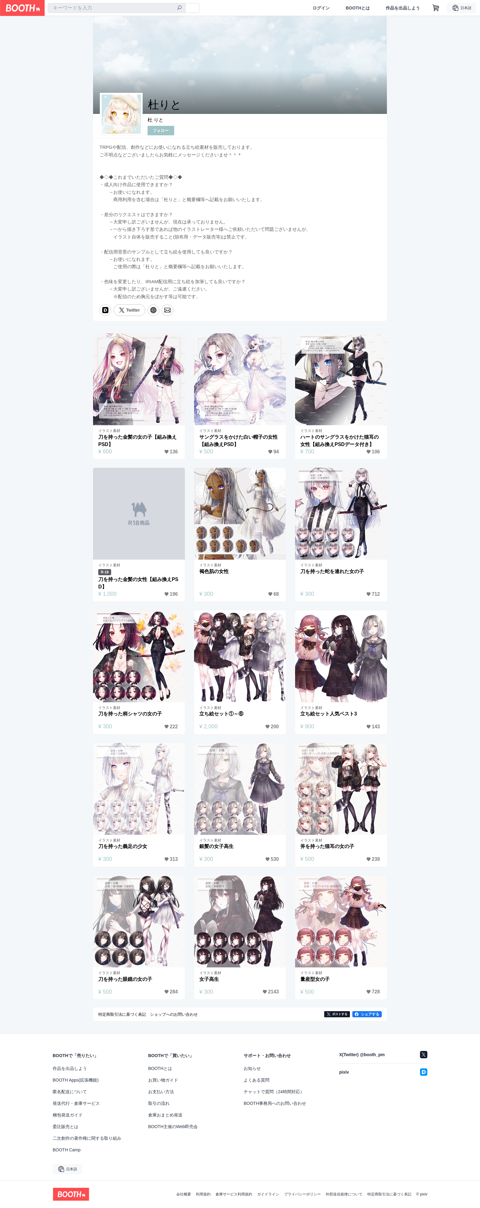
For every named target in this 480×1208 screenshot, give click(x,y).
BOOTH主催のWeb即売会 (173, 1126)
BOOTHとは (358, 8)
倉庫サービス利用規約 (234, 1194)
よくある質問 (256, 1080)
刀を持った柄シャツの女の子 (130, 713)
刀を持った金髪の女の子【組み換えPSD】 (137, 440)
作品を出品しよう (403, 8)
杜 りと (155, 119)
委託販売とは (65, 1126)
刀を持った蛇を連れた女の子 (332, 571)
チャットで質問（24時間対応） (274, 1091)
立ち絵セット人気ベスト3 (328, 713)
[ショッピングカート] (436, 8)
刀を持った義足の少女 (122, 846)
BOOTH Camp (67, 1149)
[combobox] (117, 8)
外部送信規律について (344, 1194)
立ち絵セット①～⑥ (221, 713)
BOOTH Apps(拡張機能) (76, 1080)
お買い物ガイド (163, 1080)
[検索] (179, 8)
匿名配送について (70, 1091)
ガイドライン (268, 1194)
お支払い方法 (161, 1091)
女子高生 (209, 979)
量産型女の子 (315, 979)
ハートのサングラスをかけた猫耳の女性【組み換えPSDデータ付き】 (339, 440)
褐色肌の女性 (214, 571)
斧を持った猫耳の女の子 (327, 846)
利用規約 (203, 1194)
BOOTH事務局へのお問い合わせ (275, 1103)
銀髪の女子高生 (216, 846)
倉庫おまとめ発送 (165, 1114)
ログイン (321, 8)
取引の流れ (159, 1103)
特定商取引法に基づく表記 (389, 1194)
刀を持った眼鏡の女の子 (125, 979)
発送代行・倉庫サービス (76, 1103)
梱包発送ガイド (68, 1114)
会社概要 (183, 1194)
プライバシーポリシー (302, 1194)
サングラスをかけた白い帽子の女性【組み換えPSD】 (238, 440)
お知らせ (252, 1068)
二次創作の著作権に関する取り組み (87, 1138)
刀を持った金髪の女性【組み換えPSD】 (138, 583)
